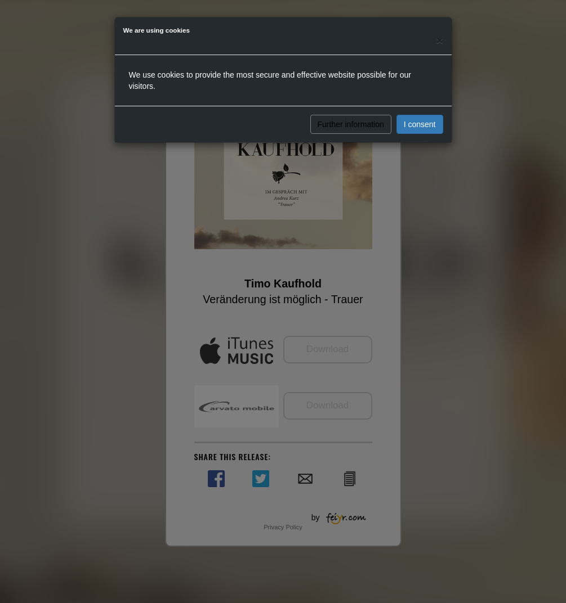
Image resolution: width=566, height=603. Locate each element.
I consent (420, 124)
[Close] (439, 40)
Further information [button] (351, 124)
